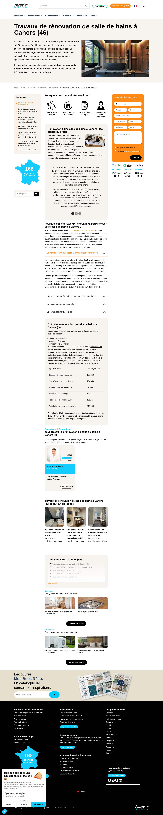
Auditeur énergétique (113, 719)
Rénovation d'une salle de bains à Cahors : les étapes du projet (28, 111)
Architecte (109, 713)
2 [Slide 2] (76, 213)
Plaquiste (109, 731)
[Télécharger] (54, 694)
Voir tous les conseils (76, 662)
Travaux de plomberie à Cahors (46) (65, 574)
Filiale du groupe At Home (23, 808)
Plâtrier (108, 728)
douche (90, 189)
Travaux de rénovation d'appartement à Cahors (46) (71, 567)
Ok (36, 193)
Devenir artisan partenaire (69, 771)
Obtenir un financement (68, 713)
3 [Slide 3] (79, 213)
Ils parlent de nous (66, 761)
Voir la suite (53, 583)
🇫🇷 (136, 6)
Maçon (108, 750)
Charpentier (110, 741)
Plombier (109, 725)
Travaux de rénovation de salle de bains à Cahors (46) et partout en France (28, 143)
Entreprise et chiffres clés (69, 758)
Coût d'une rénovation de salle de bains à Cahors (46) (28, 127)
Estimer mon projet (21, 739)
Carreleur (109, 738)
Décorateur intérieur (113, 716)
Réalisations (82, 15)
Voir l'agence (66, 486)
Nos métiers (68, 15)
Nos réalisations (20, 716)
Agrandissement (52, 15)
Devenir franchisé (66, 768)
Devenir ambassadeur (68, 774)
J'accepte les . (128, 151)
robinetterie (58, 192)
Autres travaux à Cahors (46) (27, 150)
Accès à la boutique (67, 747)
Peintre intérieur (111, 734)
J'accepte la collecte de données (126, 148)
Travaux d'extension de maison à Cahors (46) (69, 580)
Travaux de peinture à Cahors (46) (64, 577)
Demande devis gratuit (120, 6)
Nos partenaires (20, 719)
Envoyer (136, 157)
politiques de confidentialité (131, 151)
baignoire (75, 192)
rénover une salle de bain (83, 230)
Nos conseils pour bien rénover (71, 719)
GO (46, 775)
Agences (94, 15)
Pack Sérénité (19, 728)
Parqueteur (110, 747)
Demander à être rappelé (117, 775)
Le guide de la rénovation (69, 727)
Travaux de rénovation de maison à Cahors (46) (70, 564)
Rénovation (19, 15)
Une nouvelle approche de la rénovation (29, 713)
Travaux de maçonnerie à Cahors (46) (66, 570)
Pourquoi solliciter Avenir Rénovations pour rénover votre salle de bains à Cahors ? (28, 120)
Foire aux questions (21, 725)
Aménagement (35, 15)
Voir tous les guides (76, 623)
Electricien (109, 722)
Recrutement (64, 764)
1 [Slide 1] (72, 213)
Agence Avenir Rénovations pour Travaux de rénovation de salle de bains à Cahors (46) (28, 135)
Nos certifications (20, 722)
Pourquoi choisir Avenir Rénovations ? (25, 104)
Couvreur (109, 753)
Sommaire (21, 97)
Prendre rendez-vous (22, 742)
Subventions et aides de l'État (71, 716)
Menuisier (109, 744)
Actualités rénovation (67, 722)
